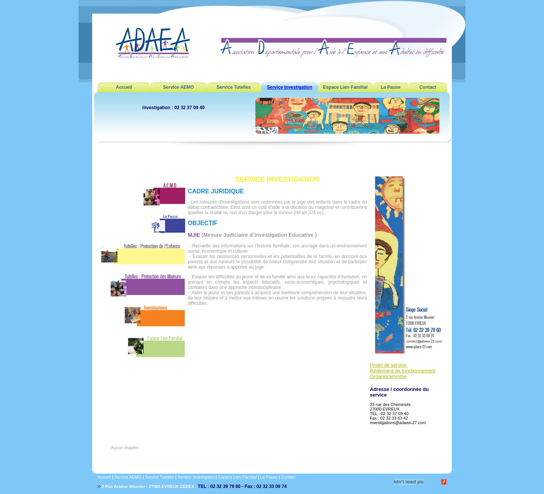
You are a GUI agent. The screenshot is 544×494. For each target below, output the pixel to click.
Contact (427, 87)
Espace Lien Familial (345, 87)
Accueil (124, 87)
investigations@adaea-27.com (398, 422)
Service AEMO (178, 87)
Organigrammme (388, 376)
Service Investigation (289, 87)
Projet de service (389, 365)
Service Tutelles (233, 87)
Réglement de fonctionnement (402, 371)
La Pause (390, 87)
